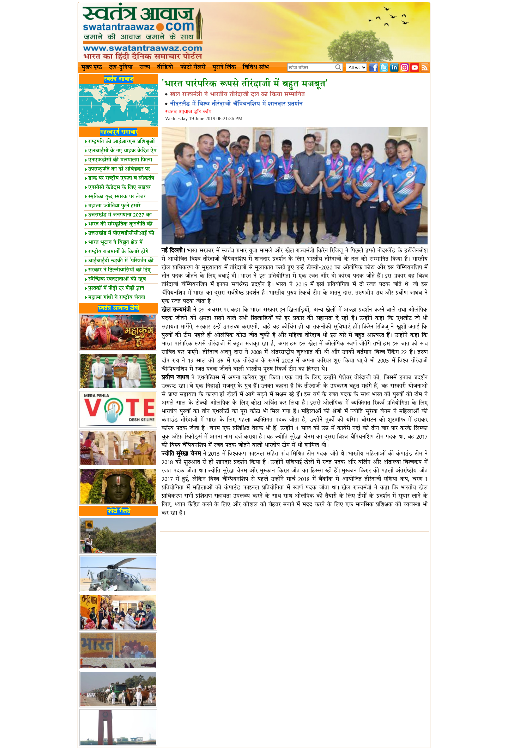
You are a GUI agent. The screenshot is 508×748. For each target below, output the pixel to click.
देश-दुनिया (121, 67)
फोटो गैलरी (193, 67)
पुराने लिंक (224, 67)
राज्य (145, 67)
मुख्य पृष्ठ (91, 67)
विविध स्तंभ (256, 67)
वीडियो (165, 67)
